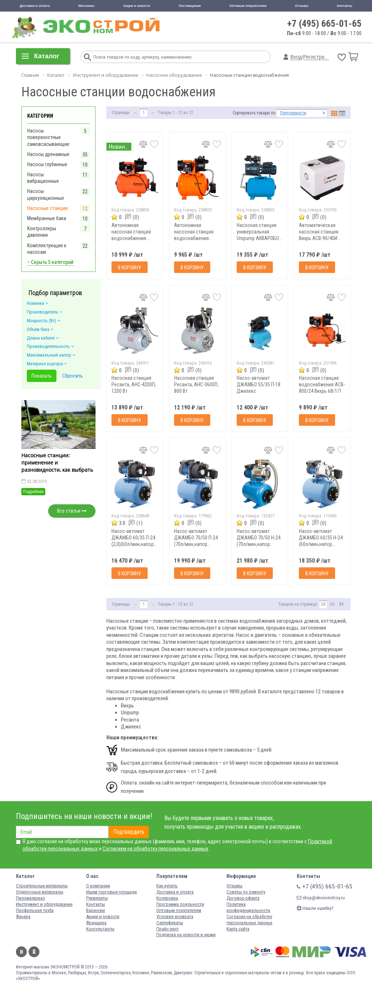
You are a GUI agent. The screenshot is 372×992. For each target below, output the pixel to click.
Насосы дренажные (48, 154)
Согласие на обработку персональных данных (249, 919)
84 (341, 604)
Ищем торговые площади (111, 892)
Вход (296, 57)
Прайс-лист (167, 929)
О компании (98, 885)
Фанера (23, 916)
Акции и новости (136, 6)
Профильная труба (35, 910)
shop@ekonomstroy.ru (321, 897)
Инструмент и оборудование (44, 904)
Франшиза (96, 922)
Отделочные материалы (39, 892)
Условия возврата (174, 916)
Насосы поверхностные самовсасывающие (48, 137)
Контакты (344, 6)
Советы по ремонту (246, 892)
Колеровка (167, 898)
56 (332, 604)
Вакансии (95, 910)
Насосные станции (47, 208)
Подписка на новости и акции (186, 934)
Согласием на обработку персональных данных (155, 848)
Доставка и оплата (35, 6)
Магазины (86, 6)
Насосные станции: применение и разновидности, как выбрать (57, 462)
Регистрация (318, 57)
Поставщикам (190, 6)
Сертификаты (169, 922)
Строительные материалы (42, 885)
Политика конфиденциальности (248, 907)
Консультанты (100, 929)
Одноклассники (34, 951)
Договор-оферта (243, 898)
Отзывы (301, 6)
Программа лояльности (180, 904)
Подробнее (33, 491)
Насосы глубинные (47, 164)
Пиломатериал (30, 898)
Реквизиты (97, 898)
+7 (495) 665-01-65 (324, 23)
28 (323, 604)
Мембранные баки (46, 218)
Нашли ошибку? (315, 908)
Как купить (167, 885)
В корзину (129, 267)
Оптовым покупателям (248, 6)
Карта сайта (238, 929)
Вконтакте (21, 951)
